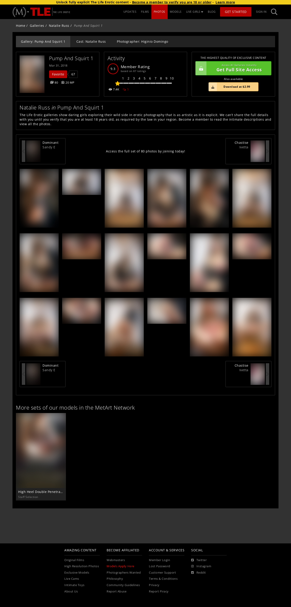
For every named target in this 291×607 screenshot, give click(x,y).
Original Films (74, 560)
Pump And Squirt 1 (71, 58)
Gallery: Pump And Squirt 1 (43, 41)
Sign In (261, 12)
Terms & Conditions (163, 579)
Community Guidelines (123, 585)
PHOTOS (159, 12)
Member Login (159, 560)
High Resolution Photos (81, 566)
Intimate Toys (74, 585)
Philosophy (115, 579)
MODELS (176, 12)
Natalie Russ (59, 25)
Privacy (154, 585)
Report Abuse (116, 591)
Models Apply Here (120, 566)
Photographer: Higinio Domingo (142, 41)
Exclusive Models (76, 573)
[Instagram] (201, 566)
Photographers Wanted (124, 573)
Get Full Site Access (232, 68)
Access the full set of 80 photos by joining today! (145, 151)
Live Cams (71, 579)
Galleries (37, 25)
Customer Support (162, 573)
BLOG (212, 12)
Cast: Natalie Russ (91, 41)
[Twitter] (199, 560)
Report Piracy (159, 591)
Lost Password (159, 566)
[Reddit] (198, 573)
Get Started (236, 12)
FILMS (145, 12)
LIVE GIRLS (194, 12)
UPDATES (130, 12)
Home (20, 25)
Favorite (58, 74)
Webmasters (116, 560)
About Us (71, 591)
